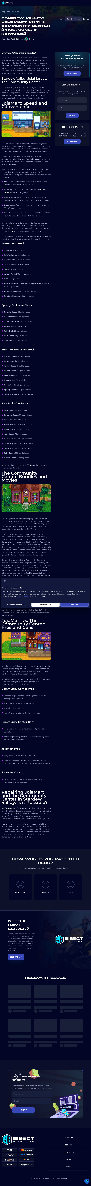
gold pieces (14, 231)
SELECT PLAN (16, 957)
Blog (3, 12)
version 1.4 (10, 808)
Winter (30, 465)
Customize (45, 605)
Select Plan (72, 73)
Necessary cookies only (16, 605)
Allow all (74, 605)
